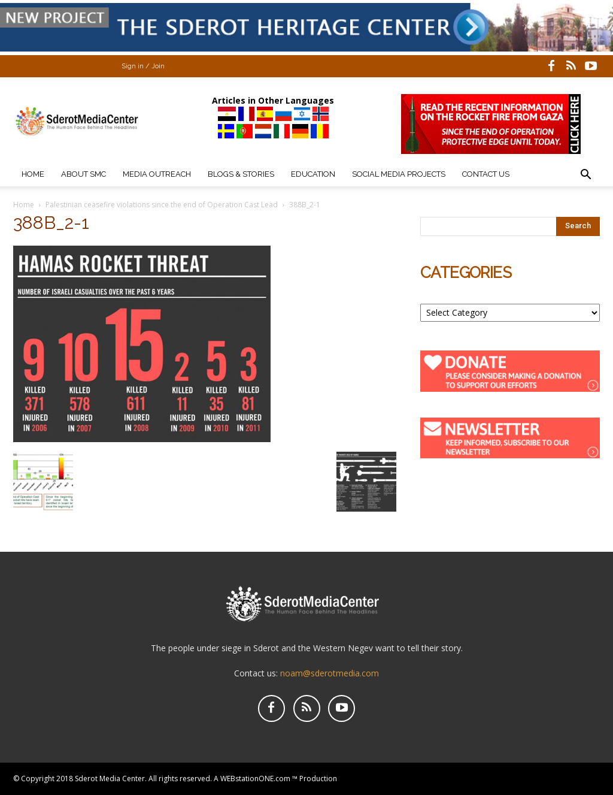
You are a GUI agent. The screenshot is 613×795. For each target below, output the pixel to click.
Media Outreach (157, 174)
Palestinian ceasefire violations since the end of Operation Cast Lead (161, 204)
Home (33, 174)
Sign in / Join (143, 66)
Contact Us (485, 174)
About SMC (83, 174)
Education (313, 174)
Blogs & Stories (241, 174)
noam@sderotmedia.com (329, 673)
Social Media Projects (398, 174)
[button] (585, 176)
